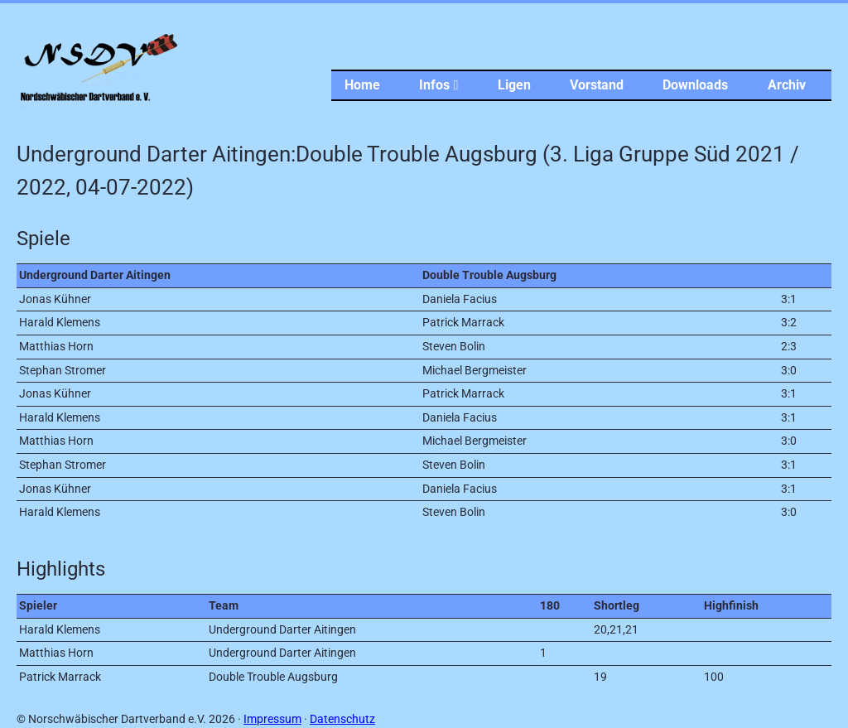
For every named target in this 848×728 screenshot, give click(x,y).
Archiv (787, 85)
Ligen (514, 85)
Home (362, 85)
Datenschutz (342, 719)
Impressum (272, 719)
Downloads (695, 85)
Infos (438, 85)
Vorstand (597, 85)
